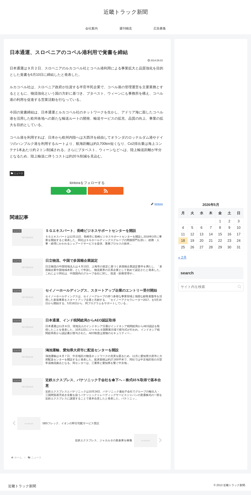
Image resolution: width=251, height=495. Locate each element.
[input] (210, 286)
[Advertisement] (210, 82)
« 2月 (182, 257)
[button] (239, 286)
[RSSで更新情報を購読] (92, 191)
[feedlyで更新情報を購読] (83, 191)
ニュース (17, 173)
